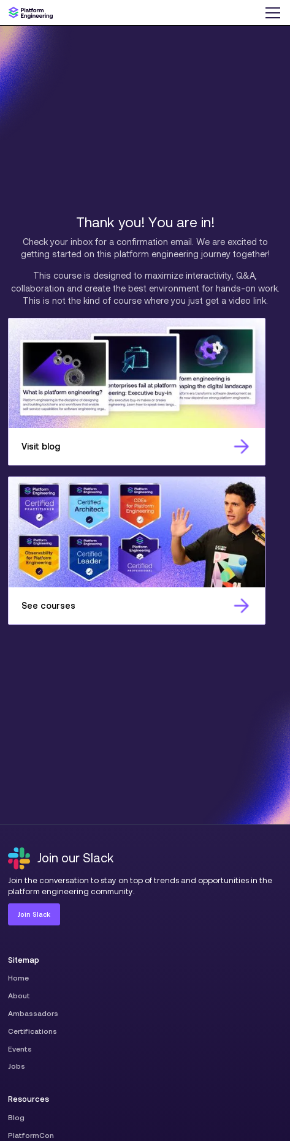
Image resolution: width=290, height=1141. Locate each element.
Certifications (32, 1031)
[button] (272, 13)
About (19, 996)
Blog (16, 1117)
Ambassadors (33, 1013)
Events (20, 1049)
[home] (31, 13)
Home (18, 978)
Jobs (16, 1066)
